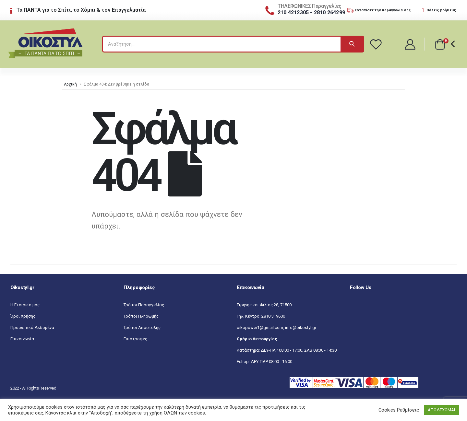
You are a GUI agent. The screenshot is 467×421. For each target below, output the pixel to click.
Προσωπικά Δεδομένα (32, 327)
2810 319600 (273, 316)
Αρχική (70, 84)
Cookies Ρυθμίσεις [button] (398, 410)
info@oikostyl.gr (300, 327)
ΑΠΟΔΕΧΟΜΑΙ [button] (441, 409)
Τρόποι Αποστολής (142, 327)
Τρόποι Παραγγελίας (144, 304)
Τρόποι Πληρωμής (141, 316)
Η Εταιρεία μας (25, 304)
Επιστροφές (135, 338)
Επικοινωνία (22, 338)
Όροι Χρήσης (22, 316)
